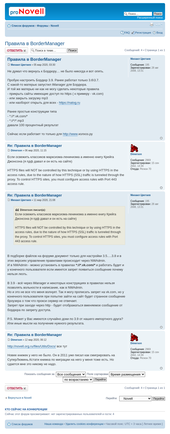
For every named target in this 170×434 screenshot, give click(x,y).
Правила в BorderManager (35, 43)
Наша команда (53, 423)
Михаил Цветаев (21, 64)
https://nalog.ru (69, 102)
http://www (70, 134)
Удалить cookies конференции (85, 423)
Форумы (42, 25)
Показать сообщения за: (55, 374)
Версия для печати (151, 24)
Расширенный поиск (150, 17)
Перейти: (112, 398)
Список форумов (23, 25)
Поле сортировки (116, 374)
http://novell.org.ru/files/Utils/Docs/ (31, 346)
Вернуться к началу (161, 138)
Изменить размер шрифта (159, 24)
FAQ (127, 32)
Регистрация (143, 32)
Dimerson (16, 150)
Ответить (16, 50)
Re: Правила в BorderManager (34, 145)
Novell (55, 25)
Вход (159, 32)
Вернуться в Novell (20, 397)
